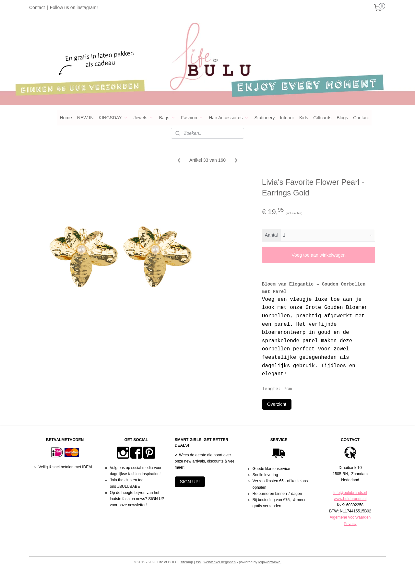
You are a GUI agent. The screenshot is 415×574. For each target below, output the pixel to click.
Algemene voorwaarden (350, 517)
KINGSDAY (113, 117)
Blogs (342, 117)
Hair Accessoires (229, 117)
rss (198, 562)
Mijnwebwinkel (269, 562)
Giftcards (322, 117)
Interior (287, 117)
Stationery (264, 117)
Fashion (192, 117)
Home (66, 117)
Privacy (350, 523)
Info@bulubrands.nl (350, 492)
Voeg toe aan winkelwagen (318, 255)
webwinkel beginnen (220, 562)
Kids (303, 117)
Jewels (144, 117)
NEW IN (85, 117)
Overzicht (276, 404)
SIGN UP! (190, 481)
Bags (167, 117)
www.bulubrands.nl (350, 499)
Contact (37, 7)
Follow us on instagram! (74, 7)
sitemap (187, 562)
